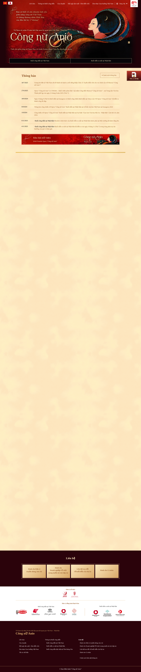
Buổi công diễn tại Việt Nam (40, 61)
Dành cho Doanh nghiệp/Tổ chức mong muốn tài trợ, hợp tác (98, 646)
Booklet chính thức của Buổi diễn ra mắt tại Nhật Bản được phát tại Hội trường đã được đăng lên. (87, 121)
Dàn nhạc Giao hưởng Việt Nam (102, 3)
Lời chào (32, 3)
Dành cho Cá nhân (85, 652)
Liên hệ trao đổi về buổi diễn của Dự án (92, 649)
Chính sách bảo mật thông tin (88, 658)
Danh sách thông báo (109, 75)
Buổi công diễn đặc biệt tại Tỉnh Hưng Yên (59, 649)
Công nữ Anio (25, 633)
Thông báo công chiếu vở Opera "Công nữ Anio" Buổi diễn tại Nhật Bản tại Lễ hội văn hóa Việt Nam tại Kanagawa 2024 (73, 107)
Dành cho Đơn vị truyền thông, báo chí (91, 643)
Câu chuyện (61, 3)
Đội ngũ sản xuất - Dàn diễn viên (78, 3)
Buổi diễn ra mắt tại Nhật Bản (101, 61)
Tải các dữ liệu (23, 652)
